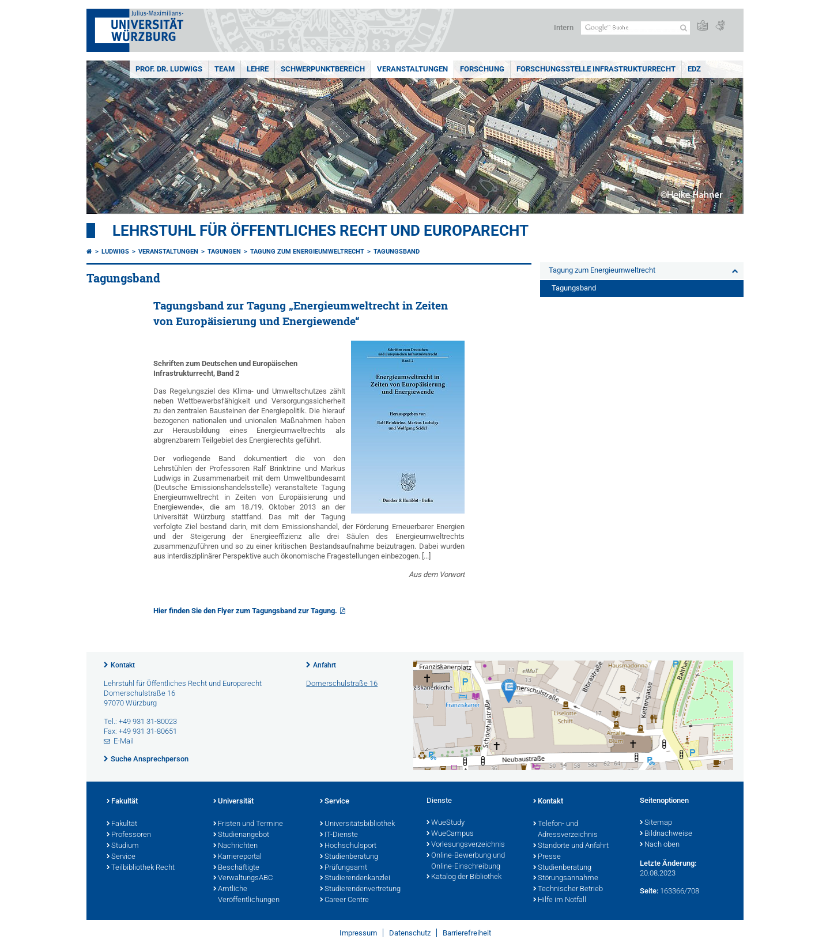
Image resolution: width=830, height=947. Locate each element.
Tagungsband (396, 251)
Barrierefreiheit (467, 933)
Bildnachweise (666, 834)
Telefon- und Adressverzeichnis (565, 829)
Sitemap (656, 823)
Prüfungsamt (343, 868)
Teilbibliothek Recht (141, 868)
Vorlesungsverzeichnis (466, 845)
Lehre (258, 69)
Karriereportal (237, 857)
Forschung (482, 69)
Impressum (358, 933)
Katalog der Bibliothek (464, 877)
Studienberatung (349, 857)
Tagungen (224, 251)
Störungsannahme (565, 878)
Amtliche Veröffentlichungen (246, 895)
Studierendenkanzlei (355, 878)
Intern (564, 27)
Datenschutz (410, 933)
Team (224, 69)
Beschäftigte (236, 868)
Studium (123, 846)
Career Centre (344, 900)
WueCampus (450, 834)
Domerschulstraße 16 (342, 683)
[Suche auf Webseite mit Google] (635, 28)
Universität (233, 802)
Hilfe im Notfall (559, 900)
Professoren (129, 835)
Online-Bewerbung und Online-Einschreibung (466, 861)
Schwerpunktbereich (323, 69)
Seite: (649, 890)
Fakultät (122, 802)
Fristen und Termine (248, 824)
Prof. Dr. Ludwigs (168, 69)
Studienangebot (241, 835)
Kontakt (123, 665)
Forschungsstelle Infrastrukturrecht (596, 69)
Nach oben (660, 845)
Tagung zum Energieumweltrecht (307, 251)
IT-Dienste (339, 835)
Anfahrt (324, 665)
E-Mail (124, 741)
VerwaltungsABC (243, 878)
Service (121, 857)
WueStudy (446, 823)
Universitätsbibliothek (357, 824)
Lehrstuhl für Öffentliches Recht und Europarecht (320, 230)
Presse (547, 857)
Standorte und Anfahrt (571, 846)
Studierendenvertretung (360, 889)
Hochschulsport (348, 846)
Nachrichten (235, 846)
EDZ (694, 69)
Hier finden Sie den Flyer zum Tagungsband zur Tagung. (245, 610)
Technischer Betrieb (568, 889)
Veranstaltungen (412, 69)
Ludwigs (115, 251)
